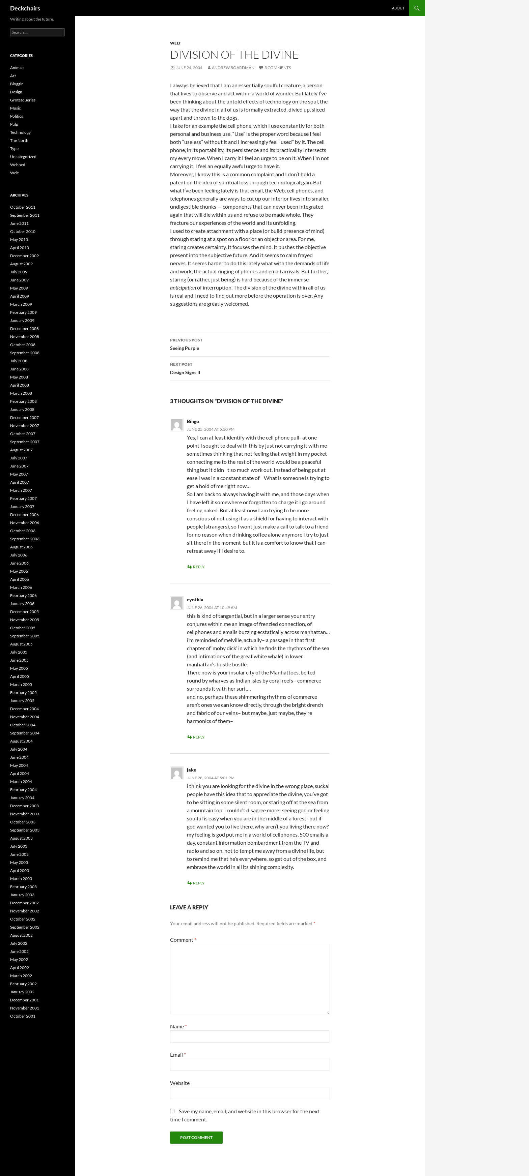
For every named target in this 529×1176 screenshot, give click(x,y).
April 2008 (19, 385)
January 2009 (22, 320)
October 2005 (22, 627)
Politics (16, 116)
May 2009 (19, 288)
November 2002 (24, 910)
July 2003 (18, 846)
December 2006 (24, 514)
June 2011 (19, 223)
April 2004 (19, 773)
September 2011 (24, 215)
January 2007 (22, 506)
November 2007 (24, 425)
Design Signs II (250, 367)
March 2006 (21, 587)
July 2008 (18, 360)
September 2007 (24, 441)
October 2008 (22, 344)
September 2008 (24, 352)
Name (178, 1026)
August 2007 (21, 449)
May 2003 (19, 862)
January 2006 (22, 603)
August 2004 (21, 741)
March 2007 (21, 490)
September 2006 (24, 538)
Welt (175, 43)
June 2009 (19, 279)
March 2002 (21, 975)
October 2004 (22, 724)
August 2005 (21, 643)
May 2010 (19, 239)
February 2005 (23, 692)
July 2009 (18, 271)
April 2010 (19, 247)
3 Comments (277, 67)
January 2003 (22, 894)
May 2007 (19, 474)
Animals (17, 67)
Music (15, 108)
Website (180, 1083)
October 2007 (22, 433)
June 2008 (19, 368)
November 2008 (24, 336)
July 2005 (18, 652)
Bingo (193, 421)
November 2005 (24, 619)
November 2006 (24, 522)
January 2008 (22, 409)
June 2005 (19, 660)
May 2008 (19, 377)
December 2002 (24, 902)
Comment (183, 939)
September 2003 (24, 830)
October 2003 (22, 821)
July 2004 (18, 749)
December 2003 (24, 805)
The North (19, 140)
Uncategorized (23, 156)
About (398, 8)
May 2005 (19, 668)
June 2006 (19, 563)
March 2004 (21, 781)
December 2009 (24, 255)
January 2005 (22, 700)
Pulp (14, 124)
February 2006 (23, 595)
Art (13, 75)
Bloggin (17, 83)
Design (16, 91)
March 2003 (21, 878)
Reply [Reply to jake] (199, 882)
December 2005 (24, 611)
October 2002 (22, 919)
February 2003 (23, 886)
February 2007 (23, 498)
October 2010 (22, 231)
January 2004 (22, 797)
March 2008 (21, 393)
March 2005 (21, 684)
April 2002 (19, 967)
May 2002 (19, 959)
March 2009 (21, 304)
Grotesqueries (22, 99)
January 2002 (22, 991)
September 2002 (24, 927)
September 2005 (24, 635)
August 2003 (21, 838)
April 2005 (19, 676)
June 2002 (19, 951)
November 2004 (24, 716)
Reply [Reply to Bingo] (199, 566)
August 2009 (21, 263)
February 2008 (23, 401)
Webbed (17, 164)
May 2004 (19, 765)
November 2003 (24, 813)
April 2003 (19, 870)
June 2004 (19, 757)
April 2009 (19, 296)
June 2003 (19, 854)
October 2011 (22, 207)
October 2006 (22, 530)
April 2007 (19, 482)
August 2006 (21, 546)
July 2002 (18, 943)
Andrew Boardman (233, 67)
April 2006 (19, 579)
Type (14, 148)
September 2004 (24, 732)
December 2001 (24, 999)
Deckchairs (25, 8)
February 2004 (23, 789)
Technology (20, 132)
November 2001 (24, 1008)
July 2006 (18, 554)
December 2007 (24, 417)
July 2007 (18, 457)
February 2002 (23, 983)
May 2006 (19, 571)
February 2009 (23, 312)
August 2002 (21, 935)
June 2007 (19, 466)
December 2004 (24, 708)
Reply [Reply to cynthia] (199, 737)
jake (191, 770)
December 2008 (24, 328)
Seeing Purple (250, 343)
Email (178, 1054)
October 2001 (22, 1016)
